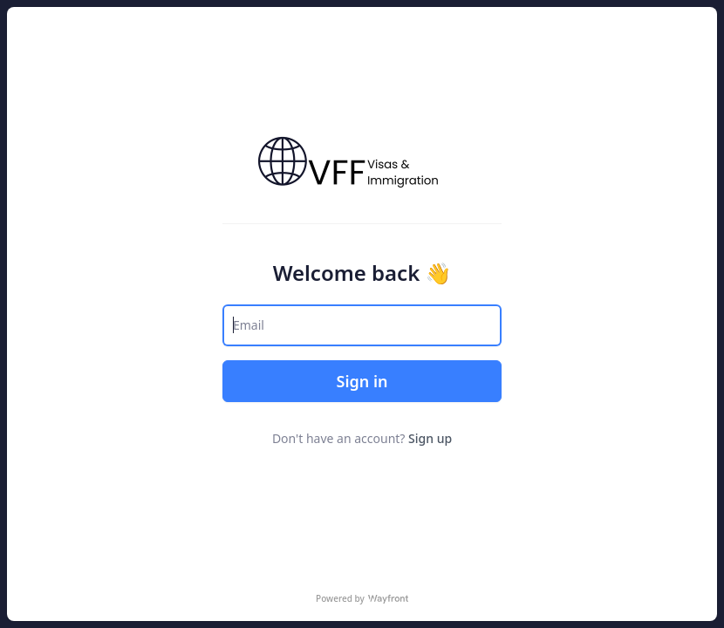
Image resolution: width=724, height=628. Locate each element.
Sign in (361, 381)
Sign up (430, 438)
